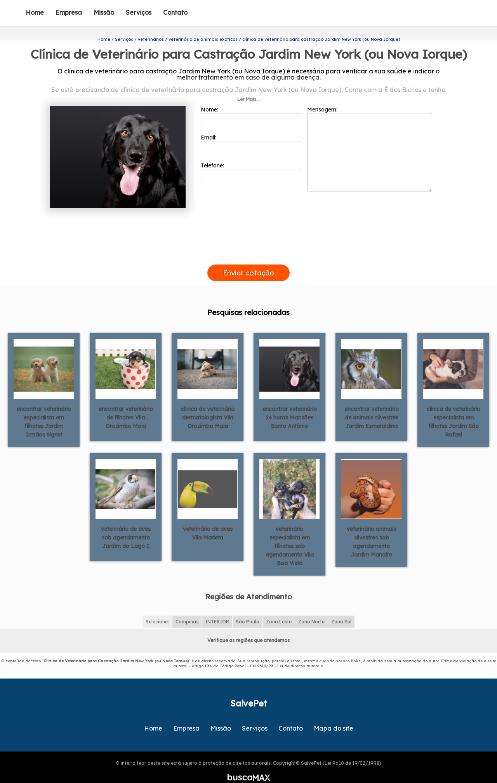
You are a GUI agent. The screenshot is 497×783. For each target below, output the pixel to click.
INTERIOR (217, 609)
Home (35, 12)
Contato (175, 12)
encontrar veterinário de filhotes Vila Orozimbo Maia (126, 405)
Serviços (138, 12)
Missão (104, 12)
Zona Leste (279, 609)
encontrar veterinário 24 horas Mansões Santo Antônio (289, 405)
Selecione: (157, 609)
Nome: (251, 104)
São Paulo (247, 609)
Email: (251, 132)
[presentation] (248, 243)
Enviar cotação (248, 260)
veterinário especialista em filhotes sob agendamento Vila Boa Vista (290, 533)
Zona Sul (341, 609)
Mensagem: (369, 136)
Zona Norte (311, 609)
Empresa (69, 12)
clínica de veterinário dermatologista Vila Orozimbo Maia (208, 405)
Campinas (187, 609)
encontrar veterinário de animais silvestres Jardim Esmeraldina (371, 405)
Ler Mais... (248, 87)
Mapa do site (333, 716)
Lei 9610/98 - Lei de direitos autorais (286, 653)
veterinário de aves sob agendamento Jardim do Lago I (126, 525)
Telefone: (251, 160)
